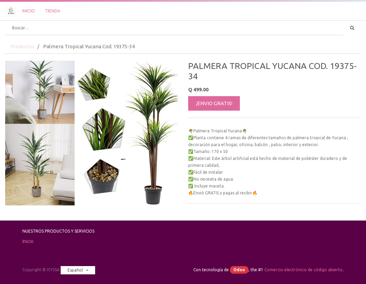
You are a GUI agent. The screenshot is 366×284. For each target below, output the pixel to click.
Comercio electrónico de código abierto (303, 269)
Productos (22, 46)
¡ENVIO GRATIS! (214, 103)
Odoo (239, 269)
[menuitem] (28, 11)
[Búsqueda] (352, 28)
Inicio (27, 241)
